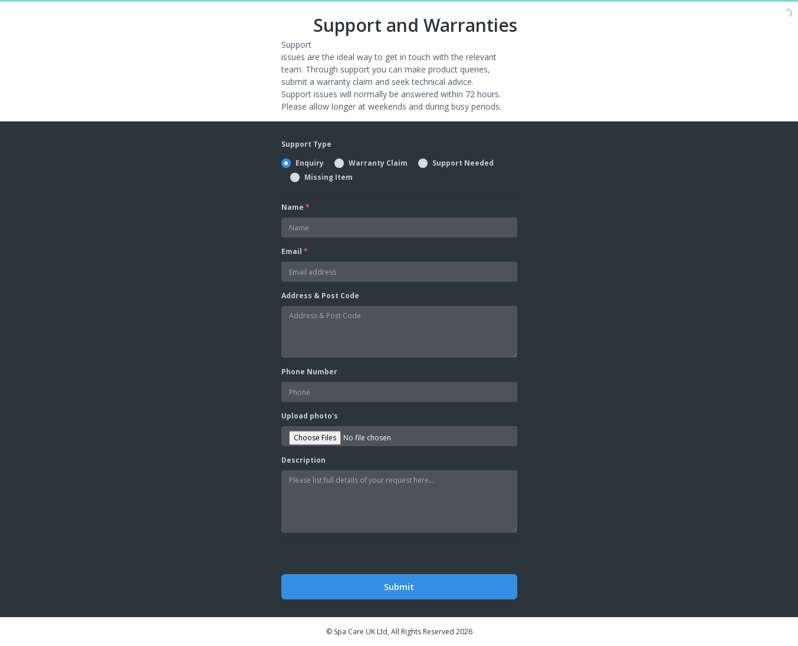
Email (294, 251)
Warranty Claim (378, 163)
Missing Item (328, 177)
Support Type (306, 144)
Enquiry (309, 163)
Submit (399, 586)
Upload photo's (309, 416)
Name (295, 207)
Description (303, 460)
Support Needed (463, 163)
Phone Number (309, 372)
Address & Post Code (320, 296)
